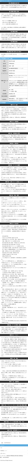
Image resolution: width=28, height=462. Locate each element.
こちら (19, 54)
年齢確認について (3, 450)
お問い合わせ (2, 453)
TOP (1, 447)
